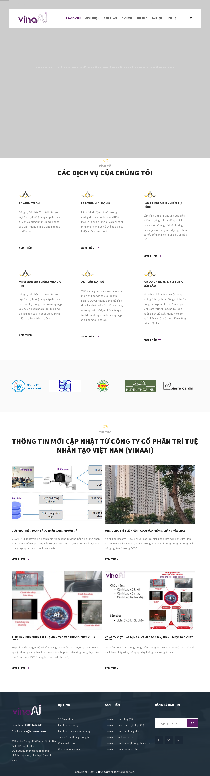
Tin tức (141, 18)
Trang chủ (73, 18)
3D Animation (66, 719)
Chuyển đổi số (66, 743)
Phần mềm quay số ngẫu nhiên (122, 749)
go (192, 723)
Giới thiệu (92, 18)
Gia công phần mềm (69, 749)
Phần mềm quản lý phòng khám (123, 731)
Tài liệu (157, 18)
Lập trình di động (68, 725)
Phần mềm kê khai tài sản (119, 737)
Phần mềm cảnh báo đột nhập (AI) (124, 725)
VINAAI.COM (103, 772)
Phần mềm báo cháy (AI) (119, 719)
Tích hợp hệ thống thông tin (74, 737)
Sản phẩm (110, 18)
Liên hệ (171, 18)
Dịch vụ (127, 18)
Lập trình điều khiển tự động (74, 731)
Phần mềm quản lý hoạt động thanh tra (127, 743)
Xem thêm (28, 247)
